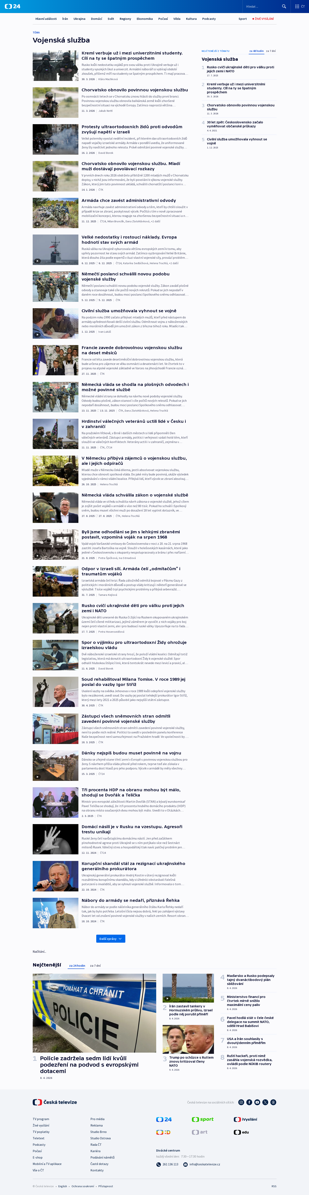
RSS (274, 1186)
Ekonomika (145, 19)
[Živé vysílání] (263, 18)
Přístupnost (105, 1186)
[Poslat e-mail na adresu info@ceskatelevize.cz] (201, 1164)
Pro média (97, 1119)
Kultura (191, 19)
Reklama (96, 1125)
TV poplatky (41, 1132)
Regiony (125, 19)
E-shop (38, 1157)
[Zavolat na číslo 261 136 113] (167, 1164)
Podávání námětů (102, 1157)
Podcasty (209, 19)
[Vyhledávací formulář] (267, 6)
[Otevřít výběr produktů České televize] (300, 6)
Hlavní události (46, 19)
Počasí (163, 19)
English (62, 1186)
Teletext (39, 1138)
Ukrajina (79, 19)
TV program (41, 1119)
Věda (176, 19)
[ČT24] (12, 6)
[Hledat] (284, 6)
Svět (111, 19)
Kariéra (95, 1151)
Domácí (96, 19)
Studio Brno (98, 1132)
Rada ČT (96, 1145)
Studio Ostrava (100, 1138)
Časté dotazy (99, 1164)
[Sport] (243, 18)
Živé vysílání (41, 1125)
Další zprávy (110, 939)
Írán (65, 19)
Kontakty (96, 1170)
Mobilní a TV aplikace (47, 1164)
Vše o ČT (38, 1170)
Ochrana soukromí (83, 1186)
